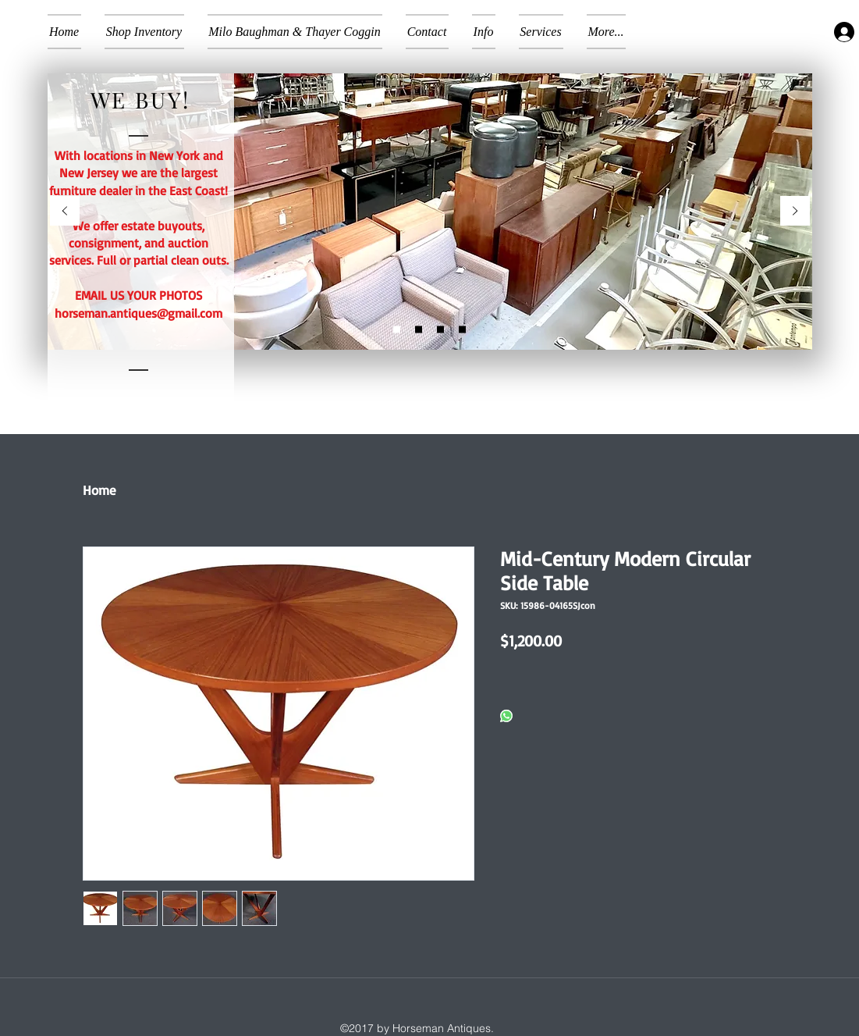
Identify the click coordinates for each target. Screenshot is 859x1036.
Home (99, 490)
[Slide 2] (396, 329)
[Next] (795, 212)
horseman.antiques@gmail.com (138, 313)
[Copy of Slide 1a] (440, 329)
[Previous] (65, 212)
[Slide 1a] (418, 329)
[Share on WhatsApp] (506, 717)
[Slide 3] (462, 329)
